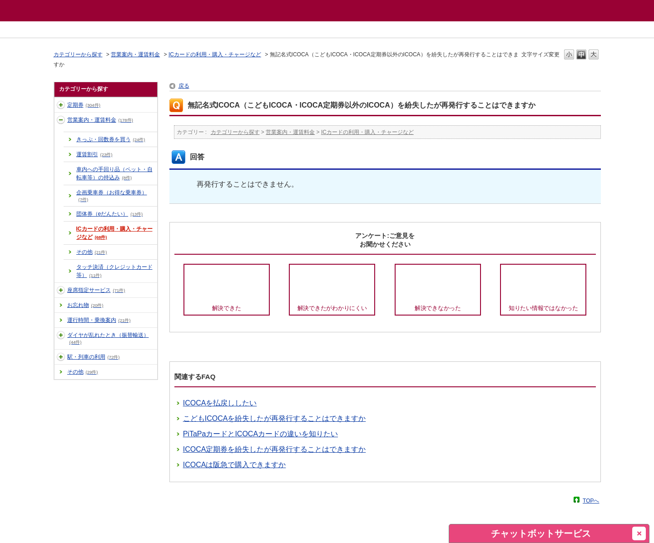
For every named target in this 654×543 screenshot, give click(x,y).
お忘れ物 (85, 305)
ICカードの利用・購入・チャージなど (214, 54)
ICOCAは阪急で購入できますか (234, 465)
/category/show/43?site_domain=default (61, 290)
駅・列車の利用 (93, 357)
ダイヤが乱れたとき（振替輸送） (108, 338)
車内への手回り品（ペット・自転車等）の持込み (114, 173)
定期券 (83, 105)
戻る (183, 86)
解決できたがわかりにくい (332, 308)
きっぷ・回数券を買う (110, 139)
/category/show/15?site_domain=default (61, 357)
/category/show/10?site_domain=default (61, 105)
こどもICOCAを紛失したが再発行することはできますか (274, 418)
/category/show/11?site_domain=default (61, 120)
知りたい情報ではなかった (543, 308)
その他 (91, 252)
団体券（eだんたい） (109, 214)
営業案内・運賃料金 (135, 54)
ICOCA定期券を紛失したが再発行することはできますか (274, 449)
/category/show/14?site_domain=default (61, 335)
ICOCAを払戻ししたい (220, 403)
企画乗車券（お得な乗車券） (111, 195)
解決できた (226, 308)
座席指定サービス (96, 290)
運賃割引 (94, 154)
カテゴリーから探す (78, 54)
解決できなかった (438, 308)
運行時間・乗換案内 (99, 320)
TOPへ (591, 501)
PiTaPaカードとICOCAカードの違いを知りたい (260, 434)
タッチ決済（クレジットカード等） (114, 271)
